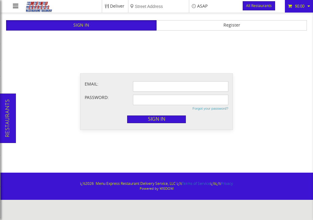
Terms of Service (196, 184)
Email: (91, 84)
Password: (97, 97)
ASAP (202, 6)
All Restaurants (259, 6)
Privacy (227, 184)
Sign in (156, 119)
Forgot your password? (210, 108)
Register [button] (231, 25)
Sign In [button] (81, 25)
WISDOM (167, 189)
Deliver (117, 6)
